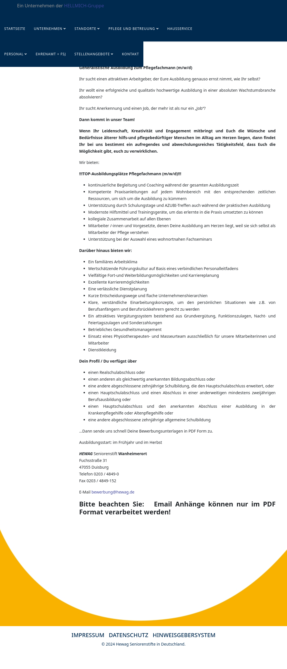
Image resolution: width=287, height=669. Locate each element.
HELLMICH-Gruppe (84, 6)
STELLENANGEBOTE (92, 54)
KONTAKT (130, 54)
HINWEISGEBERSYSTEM (184, 635)
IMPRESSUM (87, 635)
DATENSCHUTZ (131, 635)
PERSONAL (13, 54)
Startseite (14, 28)
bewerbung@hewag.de (112, 492)
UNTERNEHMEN (48, 28)
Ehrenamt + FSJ (51, 54)
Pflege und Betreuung (132, 28)
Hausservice (179, 28)
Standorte (85, 28)
